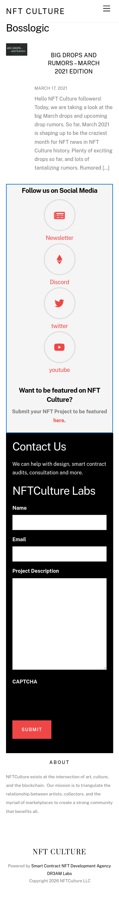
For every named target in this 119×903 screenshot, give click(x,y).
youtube (59, 370)
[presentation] (60, 701)
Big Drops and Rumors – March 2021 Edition (74, 63)
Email (19, 539)
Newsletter (59, 237)
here (58, 420)
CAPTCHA (24, 682)
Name (19, 508)
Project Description (35, 571)
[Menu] (106, 9)
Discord (59, 282)
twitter (59, 326)
